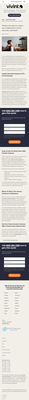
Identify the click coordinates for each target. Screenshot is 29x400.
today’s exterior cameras (16, 159)
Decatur (16, 313)
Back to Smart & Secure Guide (9, 240)
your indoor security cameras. (9, 198)
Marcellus (6, 298)
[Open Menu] (3, 1)
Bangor (16, 292)
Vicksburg (17, 305)
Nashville (6, 295)
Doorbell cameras (6, 91)
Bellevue (17, 298)
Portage (6, 310)
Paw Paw (6, 305)
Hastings (17, 300)
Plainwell (6, 292)
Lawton (5, 303)
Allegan (16, 303)
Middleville (6, 300)
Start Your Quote (14, 142)
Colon (5, 313)
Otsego (16, 308)
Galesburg (17, 310)
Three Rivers (17, 295)
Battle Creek (6, 308)
